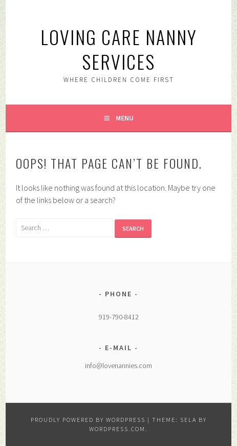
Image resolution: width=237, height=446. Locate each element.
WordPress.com (117, 429)
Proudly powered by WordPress (88, 419)
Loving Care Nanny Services (118, 49)
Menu (125, 118)
